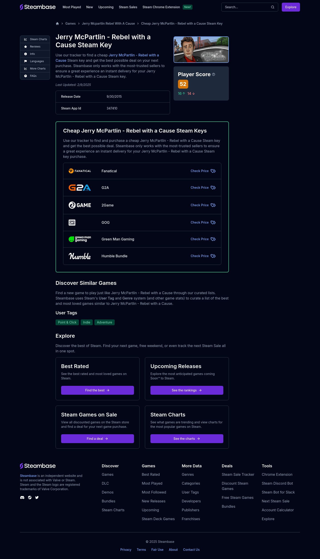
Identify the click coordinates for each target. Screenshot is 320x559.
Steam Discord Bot (277, 483)
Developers (191, 501)
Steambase (28, 476)
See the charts (187, 438)
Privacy (125, 549)
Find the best (97, 390)
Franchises (191, 519)
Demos (108, 492)
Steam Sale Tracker (238, 474)
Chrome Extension (277, 474)
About (173, 549)
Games (70, 23)
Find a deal (97, 438)
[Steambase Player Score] (213, 74)
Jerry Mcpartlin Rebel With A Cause (108, 23)
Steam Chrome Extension (161, 7)
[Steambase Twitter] (37, 497)
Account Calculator (278, 510)
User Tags (190, 492)
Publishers (190, 510)
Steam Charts (113, 510)
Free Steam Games (238, 497)
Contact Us (191, 549)
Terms (141, 549)
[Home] (57, 23)
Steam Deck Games (158, 519)
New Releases (154, 501)
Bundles (108, 501)
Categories (191, 483)
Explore (290, 7)
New (89, 7)
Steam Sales (128, 7)
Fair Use (157, 549)
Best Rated (151, 474)
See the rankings (187, 390)
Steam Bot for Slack (278, 492)
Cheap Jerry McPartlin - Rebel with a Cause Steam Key (182, 23)
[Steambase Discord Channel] (22, 497)
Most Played (72, 7)
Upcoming (106, 7)
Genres (188, 474)
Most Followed (154, 492)
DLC (105, 483)
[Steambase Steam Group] (30, 497)
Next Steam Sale (276, 501)
